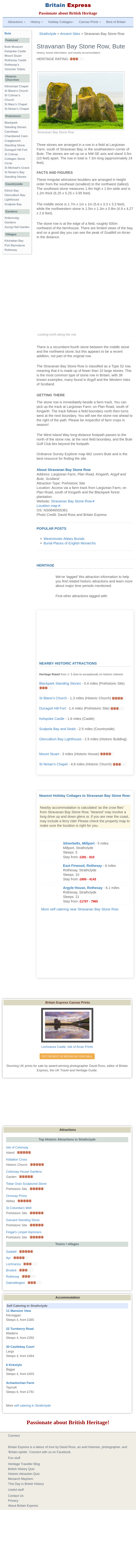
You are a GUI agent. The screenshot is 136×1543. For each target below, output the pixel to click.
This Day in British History (26, 1484)
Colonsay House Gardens (24, 1171)
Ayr (8, 1258)
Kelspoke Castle (51, 719)
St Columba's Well (18, 1208)
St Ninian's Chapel (53, 764)
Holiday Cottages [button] (61, 22)
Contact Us (16, 1496)
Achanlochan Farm (20, 1383)
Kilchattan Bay (14, 240)
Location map (47, 506)
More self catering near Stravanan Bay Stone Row (79, 909)
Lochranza (13, 1264)
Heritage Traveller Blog (24, 1464)
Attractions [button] (16, 22)
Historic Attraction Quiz (24, 1474)
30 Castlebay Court (20, 1347)
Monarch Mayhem (20, 1479)
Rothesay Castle (15, 60)
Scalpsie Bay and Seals (57, 729)
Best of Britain (116, 22)
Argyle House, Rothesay (83, 888)
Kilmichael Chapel (16, 86)
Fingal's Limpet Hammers (24, 1232)
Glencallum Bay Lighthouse (60, 739)
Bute (8, 33)
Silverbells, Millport (78, 843)
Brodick (11, 1270)
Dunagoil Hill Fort (52, 708)
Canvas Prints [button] (90, 22)
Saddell (11, 1251)
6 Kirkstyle (14, 1365)
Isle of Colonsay (17, 1147)
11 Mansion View (18, 1311)
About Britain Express (23, 1505)
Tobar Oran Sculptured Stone (26, 1183)
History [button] (37, 22)
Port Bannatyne (15, 245)
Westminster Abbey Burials (64, 539)
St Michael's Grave (17, 167)
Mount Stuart (49, 754)
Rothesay (11, 250)
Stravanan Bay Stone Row (71, 501)
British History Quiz (21, 1469)
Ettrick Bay (12, 190)
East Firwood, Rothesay (82, 866)
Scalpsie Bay (13, 204)
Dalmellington (15, 1283)
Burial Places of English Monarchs (70, 543)
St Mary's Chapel (16, 104)
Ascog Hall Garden (17, 227)
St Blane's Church (53, 698)
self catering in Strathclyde (32, 1405)
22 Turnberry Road (20, 1329)
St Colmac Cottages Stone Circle (15, 159)
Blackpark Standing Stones (60, 683)
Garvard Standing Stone (23, 1220)
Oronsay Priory (16, 1196)
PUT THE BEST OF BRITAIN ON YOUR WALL (67, 1056)
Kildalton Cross (16, 1159)
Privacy (13, 1500)
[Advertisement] (85, 634)
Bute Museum (14, 46)
